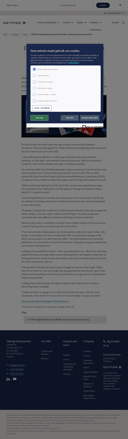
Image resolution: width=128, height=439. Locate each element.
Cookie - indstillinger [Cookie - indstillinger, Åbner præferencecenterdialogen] (42, 108)
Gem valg (39, 118)
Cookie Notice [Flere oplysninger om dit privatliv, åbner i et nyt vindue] (73, 63)
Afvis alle (69, 118)
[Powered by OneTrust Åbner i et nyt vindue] (92, 125)
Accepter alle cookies (90, 118)
